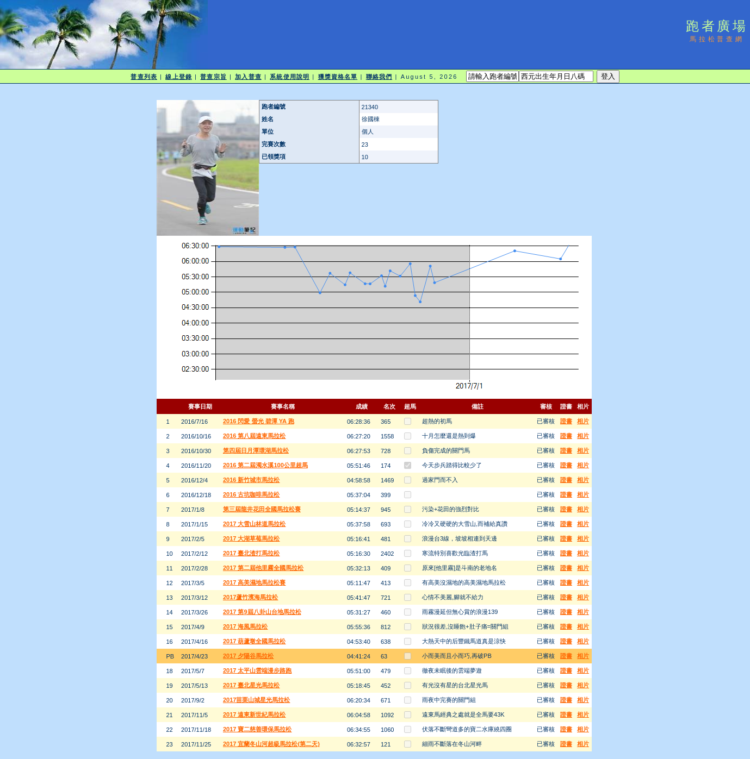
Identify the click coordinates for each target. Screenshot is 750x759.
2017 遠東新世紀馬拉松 (254, 714)
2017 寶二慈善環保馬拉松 (257, 729)
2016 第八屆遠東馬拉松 (254, 435)
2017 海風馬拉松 (245, 626)
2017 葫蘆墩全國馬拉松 (254, 641)
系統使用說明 (289, 76)
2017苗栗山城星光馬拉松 (256, 700)
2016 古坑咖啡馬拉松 (251, 494)
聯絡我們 (379, 76)
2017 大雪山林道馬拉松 (254, 523)
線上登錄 (178, 76)
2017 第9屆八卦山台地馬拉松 (262, 612)
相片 (583, 421)
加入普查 (248, 76)
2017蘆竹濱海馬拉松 (250, 597)
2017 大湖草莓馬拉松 (251, 538)
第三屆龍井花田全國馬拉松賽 (262, 509)
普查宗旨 (213, 76)
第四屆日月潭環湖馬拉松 (256, 450)
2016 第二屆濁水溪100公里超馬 (265, 465)
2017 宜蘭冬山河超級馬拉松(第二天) (271, 744)
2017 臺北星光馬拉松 (251, 685)
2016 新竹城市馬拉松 (251, 479)
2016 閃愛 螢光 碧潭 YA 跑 (258, 421)
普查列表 (144, 76)
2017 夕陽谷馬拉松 (248, 656)
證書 (566, 421)
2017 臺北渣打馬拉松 (251, 553)
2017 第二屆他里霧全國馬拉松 (263, 567)
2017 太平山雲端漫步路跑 (257, 670)
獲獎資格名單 (338, 76)
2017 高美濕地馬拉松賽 (254, 582)
